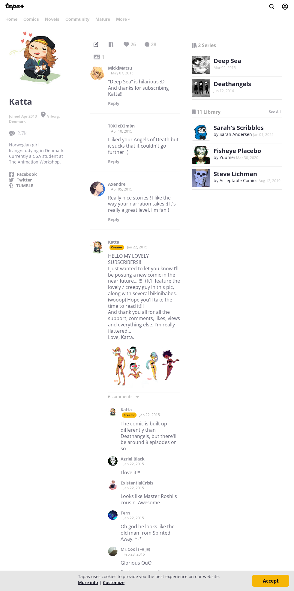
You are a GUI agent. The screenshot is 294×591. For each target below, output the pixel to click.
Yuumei (227, 157)
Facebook (27, 174)
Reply (113, 103)
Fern (125, 513)
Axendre (116, 184)
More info (88, 582)
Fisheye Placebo (237, 151)
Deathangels (232, 84)
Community (77, 19)
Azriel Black (133, 459)
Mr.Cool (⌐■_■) (135, 549)
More (123, 19)
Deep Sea (227, 61)
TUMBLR (25, 185)
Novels (52, 19)
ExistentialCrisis (137, 483)
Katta (113, 242)
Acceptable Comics (238, 180)
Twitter (24, 180)
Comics (31, 19)
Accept (271, 581)
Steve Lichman (235, 174)
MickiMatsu (120, 68)
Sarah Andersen (236, 134)
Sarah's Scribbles (239, 128)
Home (11, 19)
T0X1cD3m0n (121, 126)
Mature (102, 19)
